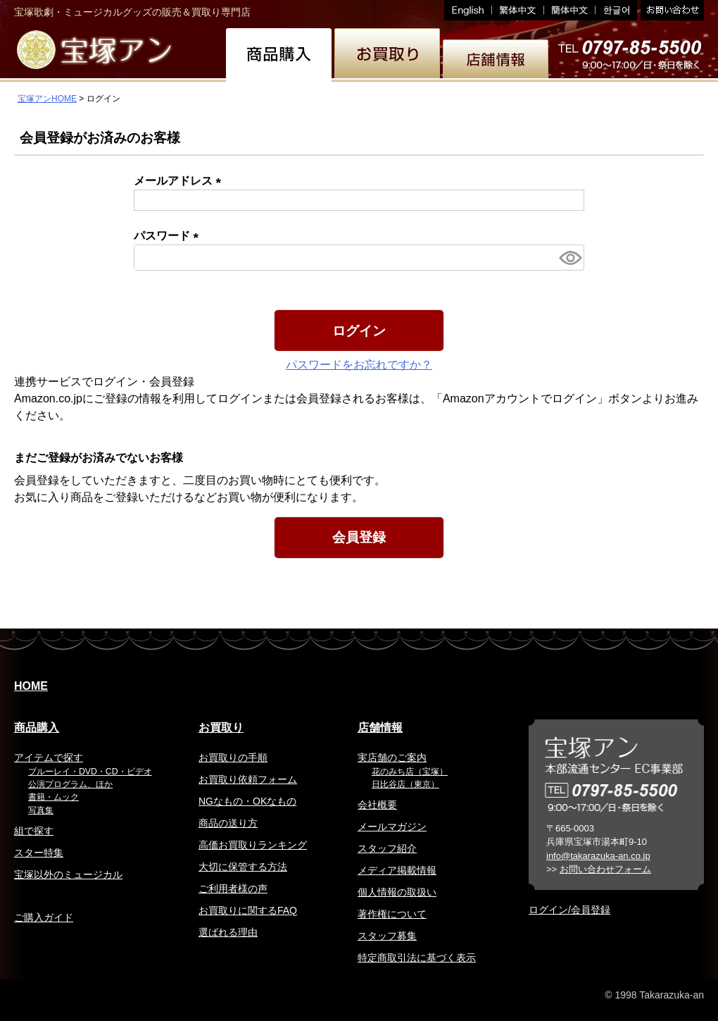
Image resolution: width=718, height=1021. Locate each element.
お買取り (221, 728)
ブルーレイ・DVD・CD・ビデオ (90, 771)
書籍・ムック (53, 797)
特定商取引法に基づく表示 (417, 957)
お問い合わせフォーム (605, 869)
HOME (31, 686)
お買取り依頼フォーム (248, 779)
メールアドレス (180, 181)
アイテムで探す (48, 757)
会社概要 (377, 804)
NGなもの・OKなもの (247, 801)
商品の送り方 (228, 823)
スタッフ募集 (387, 935)
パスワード (169, 236)
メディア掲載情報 (397, 870)
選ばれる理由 (228, 932)
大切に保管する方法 (243, 866)
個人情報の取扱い (397, 892)
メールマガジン (392, 826)
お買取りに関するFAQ (248, 910)
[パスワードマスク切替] (569, 257)
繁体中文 (518, 10)
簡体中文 (570, 10)
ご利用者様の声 (233, 888)
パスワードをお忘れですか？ (359, 365)
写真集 (40, 810)
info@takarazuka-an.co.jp (598, 855)
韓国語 (616, 10)
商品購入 (36, 728)
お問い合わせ (670, 10)
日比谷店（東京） (405, 784)
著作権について (392, 914)
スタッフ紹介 (387, 848)
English (468, 10)
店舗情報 (380, 728)
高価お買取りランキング (253, 844)
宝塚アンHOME (47, 99)
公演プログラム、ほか (70, 784)
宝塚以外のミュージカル (68, 874)
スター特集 (38, 852)
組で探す (33, 830)
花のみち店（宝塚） (410, 771)
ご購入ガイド (43, 917)
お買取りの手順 (233, 757)
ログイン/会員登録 (569, 909)
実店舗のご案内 (392, 757)
